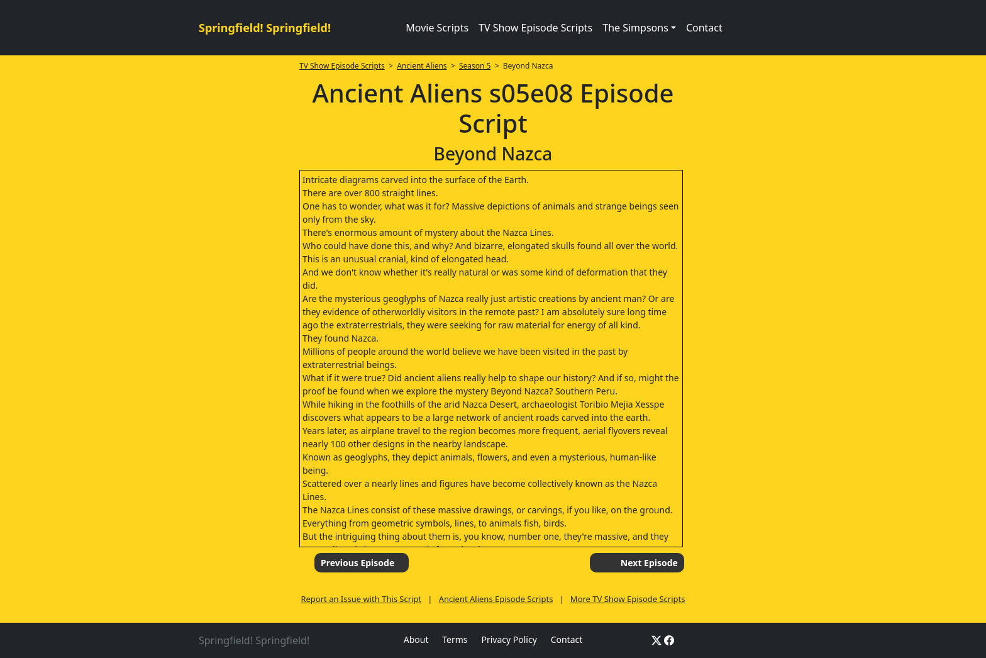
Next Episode (649, 563)
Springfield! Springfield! (265, 27)
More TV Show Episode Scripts (627, 599)
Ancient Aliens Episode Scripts (496, 599)
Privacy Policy (508, 639)
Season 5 (475, 65)
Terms (454, 639)
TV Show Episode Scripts (535, 28)
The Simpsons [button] (635, 28)
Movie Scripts (437, 28)
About (416, 639)
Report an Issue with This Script (361, 599)
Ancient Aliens (421, 65)
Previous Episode (357, 563)
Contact (704, 28)
